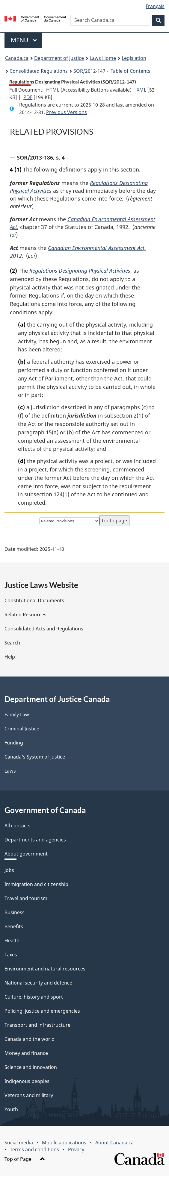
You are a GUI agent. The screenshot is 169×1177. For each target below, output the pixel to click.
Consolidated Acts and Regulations (43, 630)
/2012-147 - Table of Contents (111, 71)
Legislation (134, 58)
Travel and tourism (25, 899)
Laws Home (103, 58)
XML (141, 90)
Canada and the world (29, 1040)
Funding (13, 744)
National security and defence (38, 984)
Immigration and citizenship (36, 885)
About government (26, 855)
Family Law (16, 715)
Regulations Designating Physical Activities (79, 271)
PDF (27, 97)
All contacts (17, 826)
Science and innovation (30, 1068)
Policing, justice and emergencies (42, 1012)
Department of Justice (59, 58)
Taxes (10, 955)
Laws (10, 772)
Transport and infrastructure (37, 1026)
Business (14, 913)
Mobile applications (64, 1143)
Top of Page (24, 1160)
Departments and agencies (35, 841)
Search (12, 644)
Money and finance (26, 1054)
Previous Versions (66, 112)
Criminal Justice (21, 729)
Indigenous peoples (26, 1082)
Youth (11, 1110)
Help (9, 658)
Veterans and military (28, 1096)
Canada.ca (16, 58)
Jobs (9, 871)
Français (155, 6)
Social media (18, 1143)
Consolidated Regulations (39, 71)
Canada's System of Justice (34, 758)
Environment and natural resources (44, 970)
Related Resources (25, 615)
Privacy (76, 1150)
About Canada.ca (114, 1143)
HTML (52, 90)
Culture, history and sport (33, 998)
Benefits (13, 927)
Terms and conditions (34, 1150)
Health (11, 941)
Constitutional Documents (34, 601)
